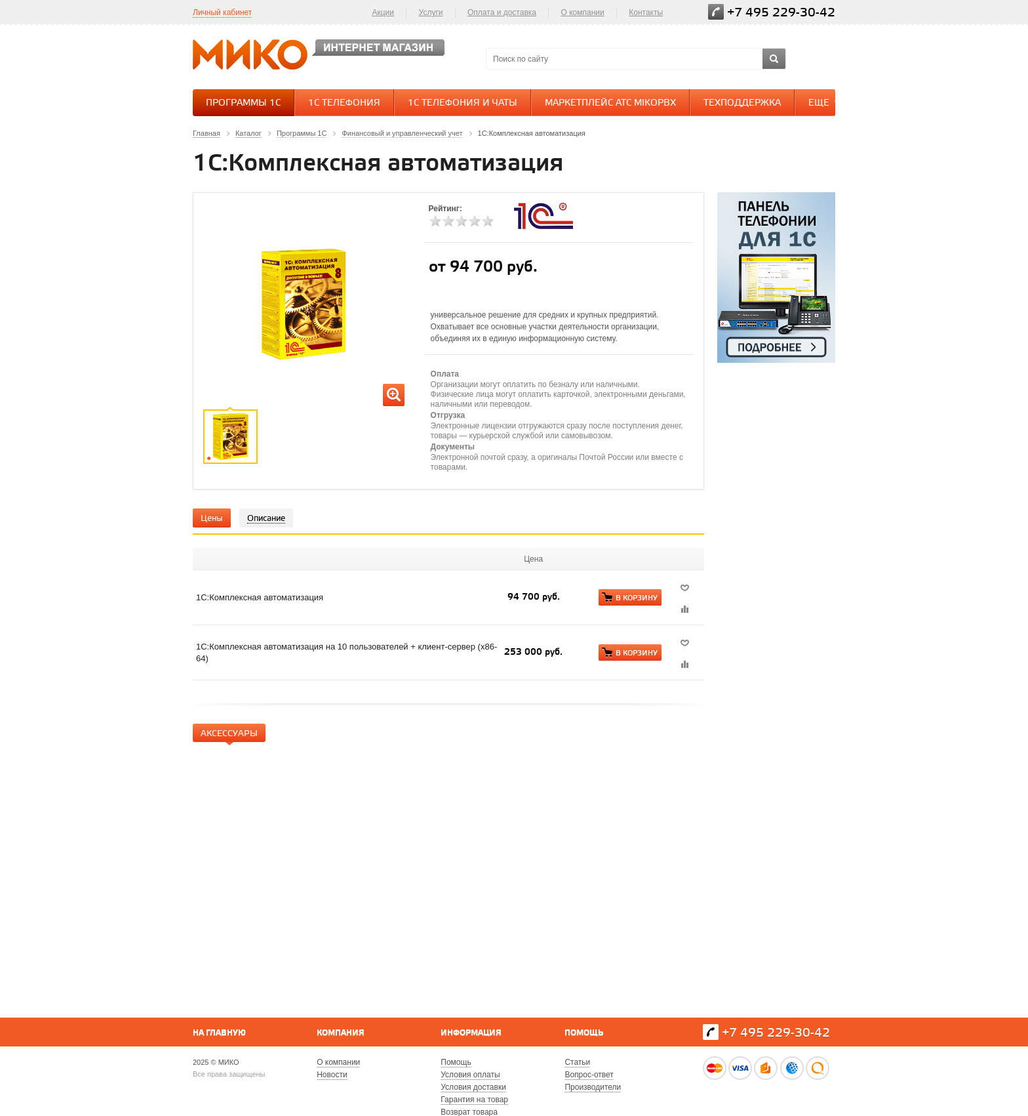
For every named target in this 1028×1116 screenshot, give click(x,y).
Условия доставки (473, 1087)
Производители (592, 1087)
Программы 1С (243, 103)
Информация (471, 1033)
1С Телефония (344, 103)
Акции (383, 12)
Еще (825, 102)
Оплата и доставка (501, 12)
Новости (332, 1074)
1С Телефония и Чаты (462, 103)
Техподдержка (742, 103)
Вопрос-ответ (588, 1074)
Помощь (583, 1033)
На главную (219, 1033)
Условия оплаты (470, 1074)
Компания (341, 1033)
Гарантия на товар (474, 1099)
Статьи (577, 1062)
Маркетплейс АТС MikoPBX (610, 103)
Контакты (646, 12)
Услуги (431, 12)
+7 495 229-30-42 (781, 12)
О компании (582, 12)
